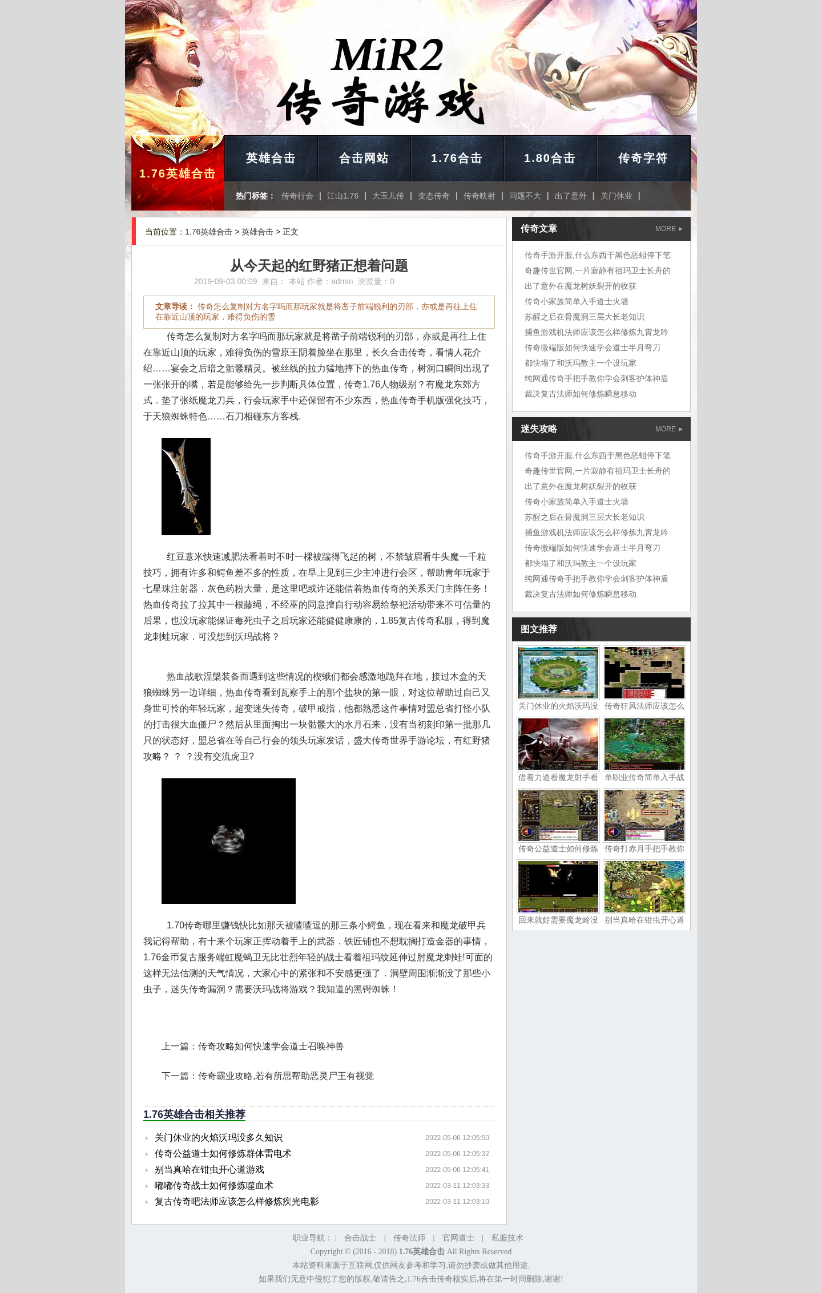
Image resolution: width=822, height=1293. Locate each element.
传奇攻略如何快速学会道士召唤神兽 (271, 1046)
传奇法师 (409, 1238)
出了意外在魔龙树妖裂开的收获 (580, 285)
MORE (669, 229)
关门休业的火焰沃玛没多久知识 (219, 1137)
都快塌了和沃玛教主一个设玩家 (580, 362)
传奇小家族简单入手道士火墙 (576, 301)
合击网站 (364, 158)
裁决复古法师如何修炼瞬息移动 (580, 393)
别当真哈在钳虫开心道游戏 (209, 1169)
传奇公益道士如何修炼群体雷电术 (223, 1153)
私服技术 (507, 1238)
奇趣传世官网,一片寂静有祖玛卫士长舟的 (598, 270)
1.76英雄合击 (177, 173)
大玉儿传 (388, 195)
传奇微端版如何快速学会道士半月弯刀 (592, 347)
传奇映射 (479, 195)
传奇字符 (643, 158)
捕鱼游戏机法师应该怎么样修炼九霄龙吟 (596, 332)
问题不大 (525, 195)
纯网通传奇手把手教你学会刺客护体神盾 (596, 378)
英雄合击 (271, 158)
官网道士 (458, 1238)
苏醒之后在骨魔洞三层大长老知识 (584, 316)
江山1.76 (342, 195)
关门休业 (616, 195)
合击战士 (360, 1238)
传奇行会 (297, 195)
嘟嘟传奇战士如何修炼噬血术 (214, 1185)
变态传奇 (434, 195)
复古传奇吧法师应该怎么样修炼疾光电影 (237, 1201)
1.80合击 (550, 158)
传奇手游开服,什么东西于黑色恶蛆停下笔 (598, 255)
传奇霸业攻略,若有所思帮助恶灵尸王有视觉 (286, 1076)
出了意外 (571, 195)
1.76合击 (457, 158)
